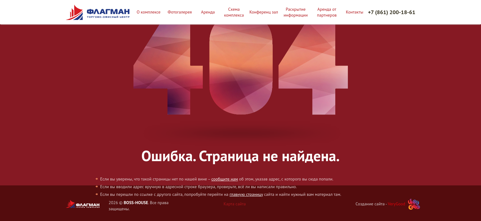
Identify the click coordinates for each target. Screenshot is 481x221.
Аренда (208, 12)
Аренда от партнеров (327, 11)
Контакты (355, 12)
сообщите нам (224, 179)
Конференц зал (263, 12)
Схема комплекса (234, 11)
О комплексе (148, 12)
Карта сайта (235, 204)
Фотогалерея (180, 12)
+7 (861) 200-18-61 (391, 12)
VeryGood (396, 204)
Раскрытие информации (295, 11)
